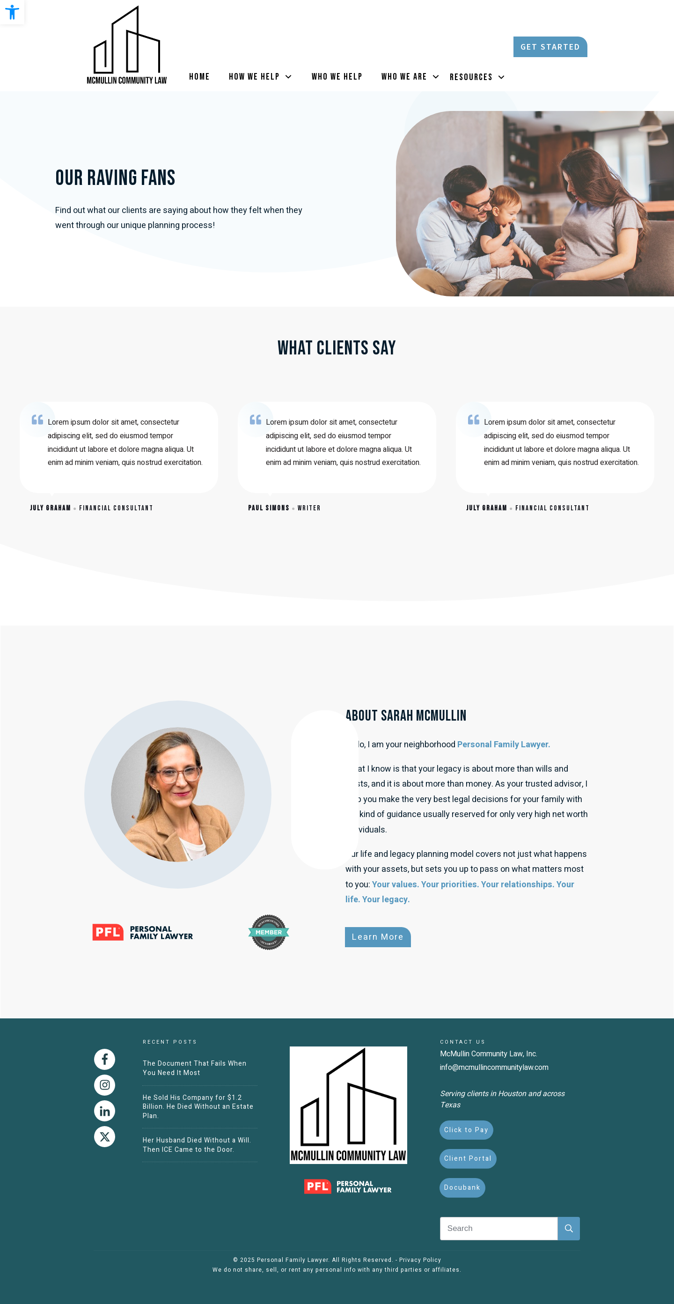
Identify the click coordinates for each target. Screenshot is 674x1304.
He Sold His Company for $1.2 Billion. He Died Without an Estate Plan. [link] (198, 1107)
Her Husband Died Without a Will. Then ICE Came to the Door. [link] (197, 1145)
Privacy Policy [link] (420, 1260)
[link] (12, 12)
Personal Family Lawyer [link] (292, 1260)
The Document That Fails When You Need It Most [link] (195, 1068)
